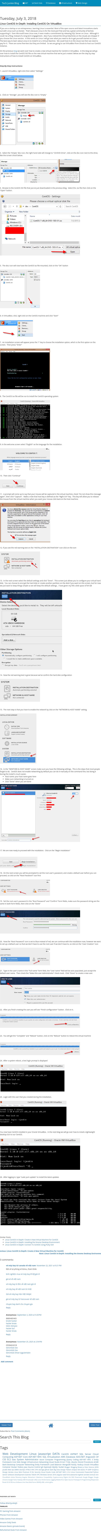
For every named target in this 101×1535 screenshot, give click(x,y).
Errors (62, 1462)
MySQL (55, 1467)
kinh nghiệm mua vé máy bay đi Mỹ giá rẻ (23, 1274)
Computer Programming (55, 1459)
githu (51, 1482)
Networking (43, 1462)
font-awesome (72, 1475)
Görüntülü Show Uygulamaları (18, 1353)
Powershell (89, 1472)
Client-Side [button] (37, 3)
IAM (24, 1480)
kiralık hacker (11, 1321)
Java (25, 1467)
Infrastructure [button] (65, 3)
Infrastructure (33, 1462)
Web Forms (32, 1482)
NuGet (61, 1467)
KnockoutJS (29, 1480)
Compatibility (48, 1477)
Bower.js (81, 1467)
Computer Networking (25, 1464)
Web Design (22, 1462)
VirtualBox (94, 1464)
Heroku (11, 1472)
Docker (14, 1467)
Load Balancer (56, 1464)
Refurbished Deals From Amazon (13, 1530)
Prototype (76, 1480)
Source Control (34, 1467)
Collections (39, 1477)
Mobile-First (60, 1480)
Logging (53, 1480)
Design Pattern (66, 1470)
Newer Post (6, 1425)
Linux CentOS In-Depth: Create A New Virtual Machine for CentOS (31, 1240)
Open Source (68, 1480)
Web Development (15, 1454)
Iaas (14, 1459)
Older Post (95, 1425)
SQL (44, 1456)
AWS (63, 1456)
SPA (36, 1470)
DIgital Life (67, 1477)
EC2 (9, 1459)
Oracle (86, 1464)
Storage (41, 1470)
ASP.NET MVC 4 (61, 1472)
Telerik (34, 1475)
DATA (56, 1454)
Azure (42, 1459)
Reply (8, 1307)
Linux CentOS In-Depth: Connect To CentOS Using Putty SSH (29, 1245)
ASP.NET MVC (35, 1456)
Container (7, 1467)
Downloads (78, 1477)
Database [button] (51, 3)
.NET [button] (25, 3)
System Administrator (27, 1459)
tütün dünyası (11, 1326)
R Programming (85, 1480)
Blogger (67, 1467)
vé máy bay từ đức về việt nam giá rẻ (21, 1284)
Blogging (74, 1467)
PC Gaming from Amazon (10, 1511)
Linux (33, 1454)
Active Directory (16, 1477)
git (42, 1467)
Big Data (57, 1470)
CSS (4, 1459)
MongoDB (66, 1464)
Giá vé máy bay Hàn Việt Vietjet (18, 1294)
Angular (24, 1477)
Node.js (80, 1464)
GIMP (89, 1470)
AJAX (51, 1470)
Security (38, 1472)
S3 (9, 1482)
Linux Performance (44, 1480)
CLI (69, 1472)
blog (15, 51)
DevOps (22, 1470)
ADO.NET (80, 1456)
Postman (26, 1472)
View (27, 1482)
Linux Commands (77, 1472)
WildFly (39, 1482)
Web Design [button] (81, 3)
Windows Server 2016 (48, 1475)
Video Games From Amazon (11, 1518)
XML (43, 1482)
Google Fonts (12, 1480)
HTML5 (28, 1470)
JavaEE (5, 1470)
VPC (38, 1475)
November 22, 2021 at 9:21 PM (49, 1265)
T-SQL (68, 1462)
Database (70, 1456)
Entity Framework (42, 1464)
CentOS (65, 1454)
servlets (86, 1475)
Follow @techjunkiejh (8, 1503)
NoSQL (74, 1464)
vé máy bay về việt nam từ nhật (18, 1289)
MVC (33, 1470)
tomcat (92, 1475)
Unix (23, 1482)
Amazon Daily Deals (8, 1522)
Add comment (7, 1361)
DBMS (16, 1470)
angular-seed (61, 1475)
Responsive (94, 1480)
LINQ (35, 1480)
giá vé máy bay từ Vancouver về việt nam (22, 1299)
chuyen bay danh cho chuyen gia (19, 1304)
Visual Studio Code (48, 1472)
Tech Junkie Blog (10, 3)
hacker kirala (11, 1323)
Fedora (20, 1467)
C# (97, 1456)
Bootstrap (11, 1464)
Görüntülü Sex (12, 1347)
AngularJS (90, 1456)
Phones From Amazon (9, 1515)
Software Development (16, 1475)
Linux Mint (18, 1472)
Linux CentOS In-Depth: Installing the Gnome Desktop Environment (32, 1242)
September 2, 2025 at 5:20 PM (29, 1315)
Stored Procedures (85, 1462)
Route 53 (5, 1482)
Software (19, 1482)
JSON (96, 1467)
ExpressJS (48, 1467)
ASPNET (74, 1454)
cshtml (47, 1482)
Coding (76, 1459)
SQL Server (85, 1454)
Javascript (44, 1454)
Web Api (11, 1470)
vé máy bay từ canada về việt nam (21, 1265)
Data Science (89, 1467)
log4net (80, 1475)
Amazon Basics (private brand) (12, 1526)
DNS (72, 1477)
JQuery (69, 1459)
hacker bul (10, 1328)
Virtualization (53, 1456)
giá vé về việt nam (13, 1279)
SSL (33, 1472)
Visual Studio (54, 1462)
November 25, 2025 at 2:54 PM (29, 1341)
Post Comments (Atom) (20, 1431)
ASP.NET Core (21, 1456)
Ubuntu (74, 1462)
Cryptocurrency (58, 1477)
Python (95, 1472)
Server (5, 1475)
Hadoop (20, 1480)
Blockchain (31, 1477)
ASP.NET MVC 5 (86, 1459)
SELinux (13, 1482)
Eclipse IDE (76, 1470)
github (47, 1470)
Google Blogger (88, 1477)
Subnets (28, 1475)
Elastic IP (83, 1470)
